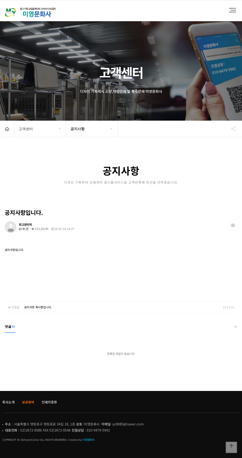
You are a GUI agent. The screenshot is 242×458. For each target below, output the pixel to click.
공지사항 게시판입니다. (38, 307)
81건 (23, 229)
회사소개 (8, 402)
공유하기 (231, 128)
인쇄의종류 (49, 402)
